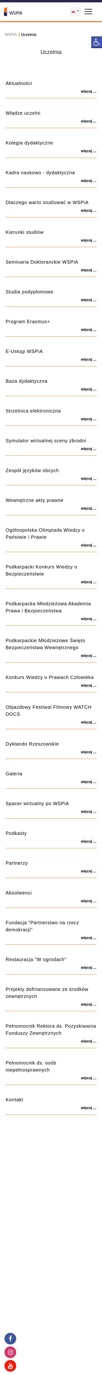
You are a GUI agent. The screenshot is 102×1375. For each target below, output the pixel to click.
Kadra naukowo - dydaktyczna (40, 172)
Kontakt (14, 1099)
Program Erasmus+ (28, 321)
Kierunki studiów (25, 232)
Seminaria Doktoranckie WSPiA (42, 262)
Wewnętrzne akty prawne (34, 500)
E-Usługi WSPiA (24, 351)
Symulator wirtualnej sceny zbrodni (46, 440)
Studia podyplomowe (30, 291)
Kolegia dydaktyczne (29, 142)
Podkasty (16, 833)
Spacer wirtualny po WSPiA (37, 803)
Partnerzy (17, 863)
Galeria (14, 773)
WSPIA (11, 35)
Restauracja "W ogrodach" (36, 959)
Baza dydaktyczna (26, 381)
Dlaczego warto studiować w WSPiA (47, 202)
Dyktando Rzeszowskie (32, 743)
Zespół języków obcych (32, 470)
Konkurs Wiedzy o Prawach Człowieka (50, 677)
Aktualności (19, 83)
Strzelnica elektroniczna (33, 410)
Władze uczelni (23, 113)
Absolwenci (19, 892)
